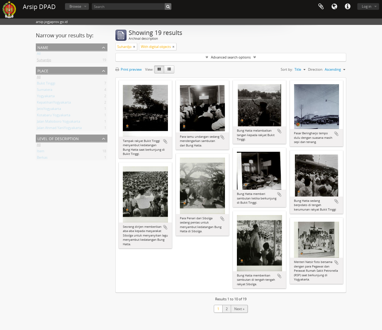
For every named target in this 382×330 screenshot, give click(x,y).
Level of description (58, 138)
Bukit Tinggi (46, 84)
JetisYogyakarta (49, 109)
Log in (366, 6)
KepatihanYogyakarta (54, 103)
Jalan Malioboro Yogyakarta (58, 122)
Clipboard (321, 6)
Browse (75, 6)
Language (334, 6)
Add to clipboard (165, 141)
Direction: (315, 69)
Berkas (42, 158)
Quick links (347, 6)
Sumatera (44, 90)
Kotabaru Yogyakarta (53, 116)
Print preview (128, 69)
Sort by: (287, 69)
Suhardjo (44, 61)
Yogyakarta (46, 97)
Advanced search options (231, 57)
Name (42, 47)
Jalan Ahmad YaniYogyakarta (59, 128)
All (39, 54)
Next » (239, 308)
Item (40, 152)
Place (42, 70)
